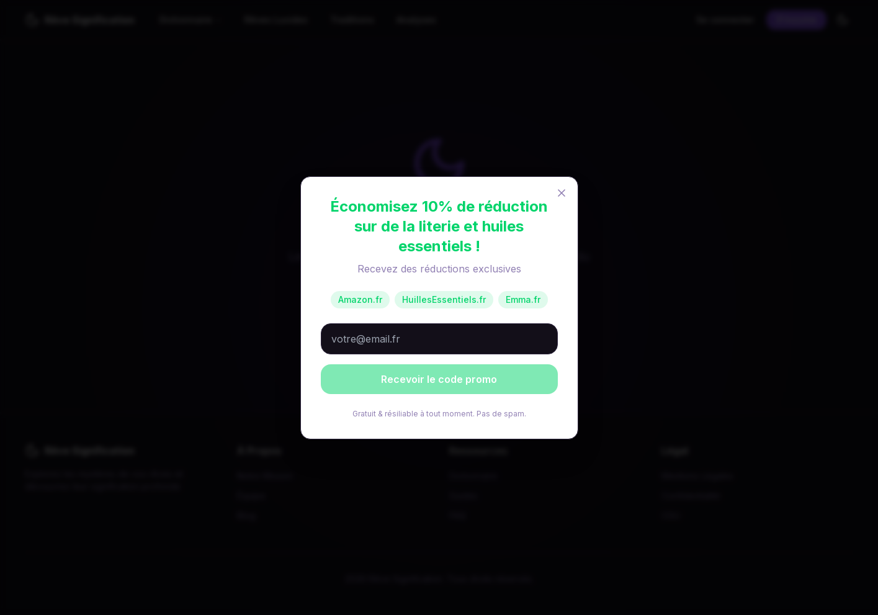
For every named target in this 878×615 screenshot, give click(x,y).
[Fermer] (561, 193)
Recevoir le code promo (439, 379)
